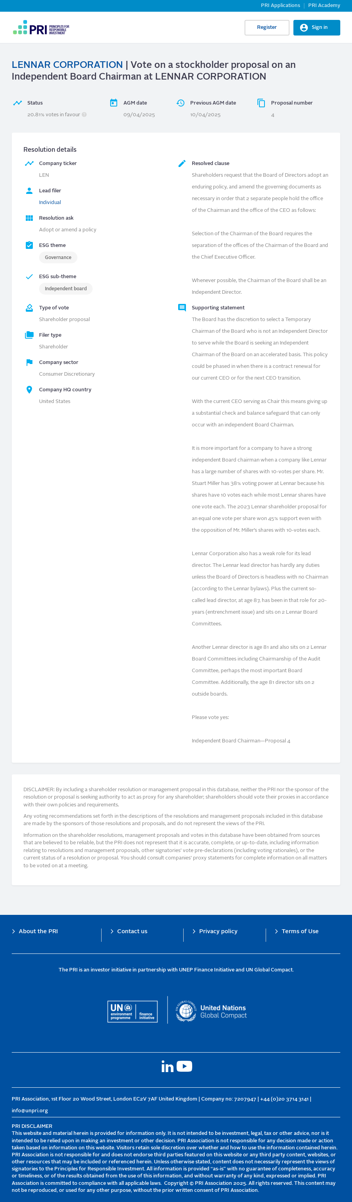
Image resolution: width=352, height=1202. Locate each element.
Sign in (320, 27)
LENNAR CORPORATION (67, 65)
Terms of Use (300, 932)
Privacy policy (218, 932)
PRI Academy (324, 5)
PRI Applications (280, 5)
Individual (50, 202)
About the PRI (38, 932)
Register (267, 27)
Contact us (132, 932)
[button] (84, 114)
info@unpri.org (30, 1110)
